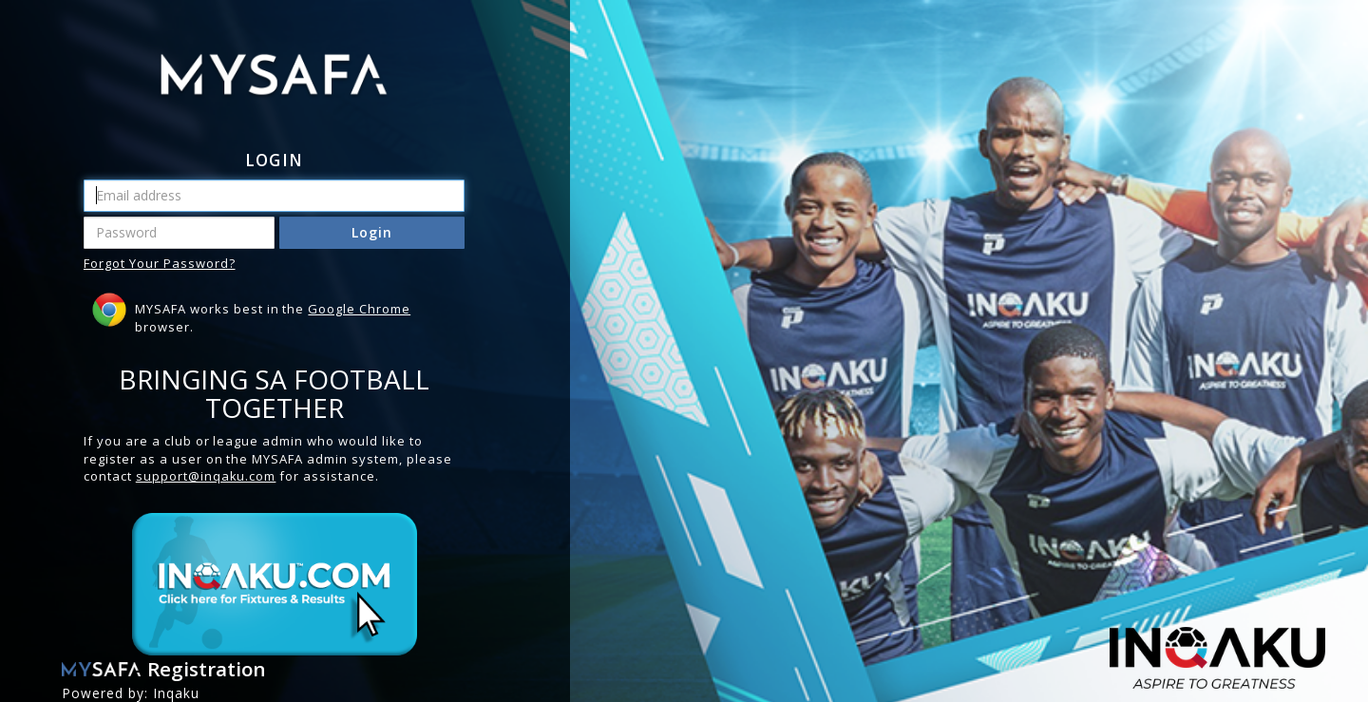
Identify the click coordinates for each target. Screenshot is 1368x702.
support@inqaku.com (206, 475)
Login (372, 232)
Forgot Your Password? (160, 263)
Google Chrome (359, 308)
